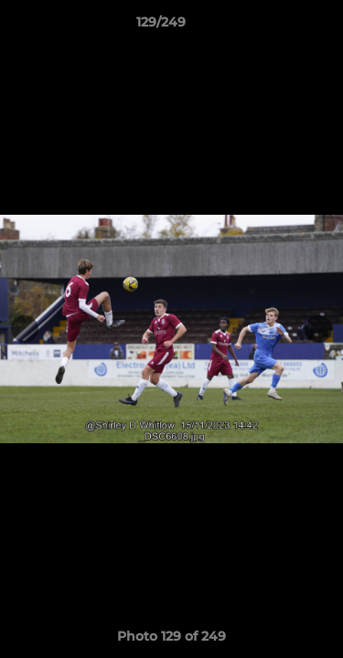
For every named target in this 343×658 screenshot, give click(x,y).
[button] (277, 26)
